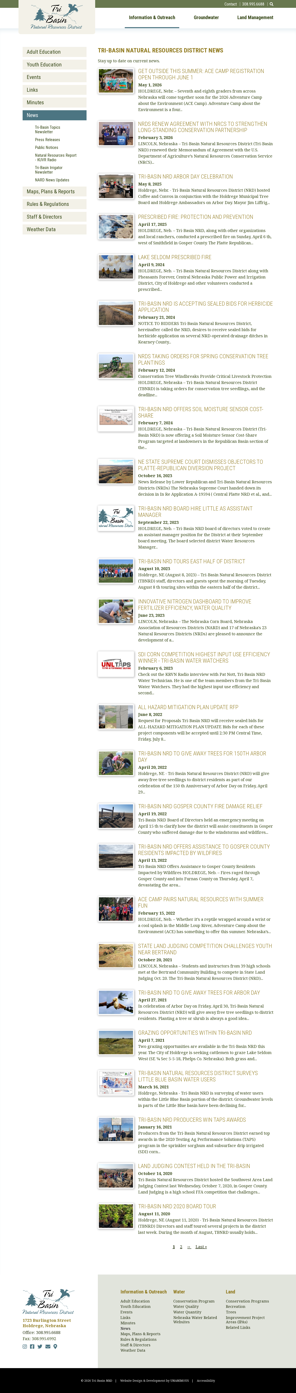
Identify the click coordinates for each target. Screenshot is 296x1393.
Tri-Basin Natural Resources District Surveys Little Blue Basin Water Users (198, 1076)
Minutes (35, 102)
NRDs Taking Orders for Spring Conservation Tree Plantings (203, 359)
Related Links (238, 1327)
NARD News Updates (52, 179)
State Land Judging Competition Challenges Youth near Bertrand (205, 949)
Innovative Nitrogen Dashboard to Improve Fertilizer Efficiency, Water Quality (194, 604)
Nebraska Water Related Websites (195, 1319)
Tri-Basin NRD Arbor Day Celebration (185, 176)
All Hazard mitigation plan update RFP (188, 707)
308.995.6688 (253, 4)
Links (32, 90)
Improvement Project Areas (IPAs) (245, 1319)
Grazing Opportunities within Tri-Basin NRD (195, 1032)
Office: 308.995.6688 (41, 1332)
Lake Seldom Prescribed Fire (175, 257)
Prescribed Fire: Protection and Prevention (195, 216)
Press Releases (47, 139)
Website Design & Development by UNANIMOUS (154, 1381)
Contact (230, 4)
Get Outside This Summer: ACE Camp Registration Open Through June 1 (201, 74)
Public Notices (46, 147)
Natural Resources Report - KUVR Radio (55, 157)
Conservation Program (194, 1301)
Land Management (255, 17)
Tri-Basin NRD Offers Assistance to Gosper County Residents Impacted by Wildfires (204, 849)
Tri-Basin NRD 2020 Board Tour (177, 1206)
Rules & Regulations (48, 204)
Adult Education (44, 52)
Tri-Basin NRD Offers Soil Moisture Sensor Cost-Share (200, 412)
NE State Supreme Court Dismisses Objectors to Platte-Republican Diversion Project (200, 465)
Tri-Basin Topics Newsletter (47, 129)
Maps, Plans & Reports (51, 191)
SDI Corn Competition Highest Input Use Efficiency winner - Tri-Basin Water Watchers (204, 657)
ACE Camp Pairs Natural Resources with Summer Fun (201, 902)
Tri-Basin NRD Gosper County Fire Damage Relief (200, 806)
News (32, 115)
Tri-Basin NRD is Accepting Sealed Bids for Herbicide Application (205, 306)
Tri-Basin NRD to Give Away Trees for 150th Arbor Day (202, 756)
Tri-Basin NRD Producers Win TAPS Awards (192, 1119)
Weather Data (41, 229)
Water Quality (186, 1306)
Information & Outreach (152, 17)
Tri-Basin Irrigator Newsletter (48, 170)
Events (34, 77)
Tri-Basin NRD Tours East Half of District (191, 561)
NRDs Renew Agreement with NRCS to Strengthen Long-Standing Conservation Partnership (202, 127)
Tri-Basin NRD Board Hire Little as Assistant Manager (195, 511)
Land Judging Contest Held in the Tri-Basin (194, 1166)
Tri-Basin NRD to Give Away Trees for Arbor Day (199, 992)
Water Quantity (187, 1312)
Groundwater (206, 17)
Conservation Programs (247, 1301)
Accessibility (206, 1381)
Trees (231, 1312)
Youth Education (44, 64)
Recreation (235, 1306)
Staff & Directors (44, 217)
